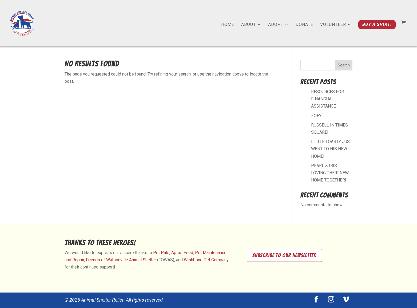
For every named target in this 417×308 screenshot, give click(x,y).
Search (344, 65)
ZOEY (316, 115)
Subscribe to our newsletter (284, 255)
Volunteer (333, 25)
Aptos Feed (182, 252)
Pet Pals (161, 252)
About (248, 25)
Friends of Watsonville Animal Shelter (121, 259)
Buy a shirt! (377, 24)
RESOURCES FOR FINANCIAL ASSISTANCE (327, 99)
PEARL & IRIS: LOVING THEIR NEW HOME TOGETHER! (330, 173)
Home (227, 25)
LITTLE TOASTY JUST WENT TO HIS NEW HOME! (331, 149)
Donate (304, 25)
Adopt (275, 25)
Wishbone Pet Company (206, 259)
